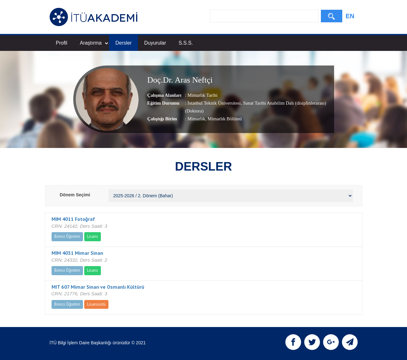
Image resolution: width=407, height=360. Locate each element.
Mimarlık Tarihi (202, 95)
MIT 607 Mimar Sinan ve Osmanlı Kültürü (98, 287)
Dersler (123, 43)
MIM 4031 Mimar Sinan (77, 253)
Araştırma (94, 43)
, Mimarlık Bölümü (223, 118)
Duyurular (155, 43)
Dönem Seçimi (75, 194)
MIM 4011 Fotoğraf (73, 219)
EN (350, 16)
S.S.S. (186, 43)
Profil (61, 43)
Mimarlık (196, 118)
